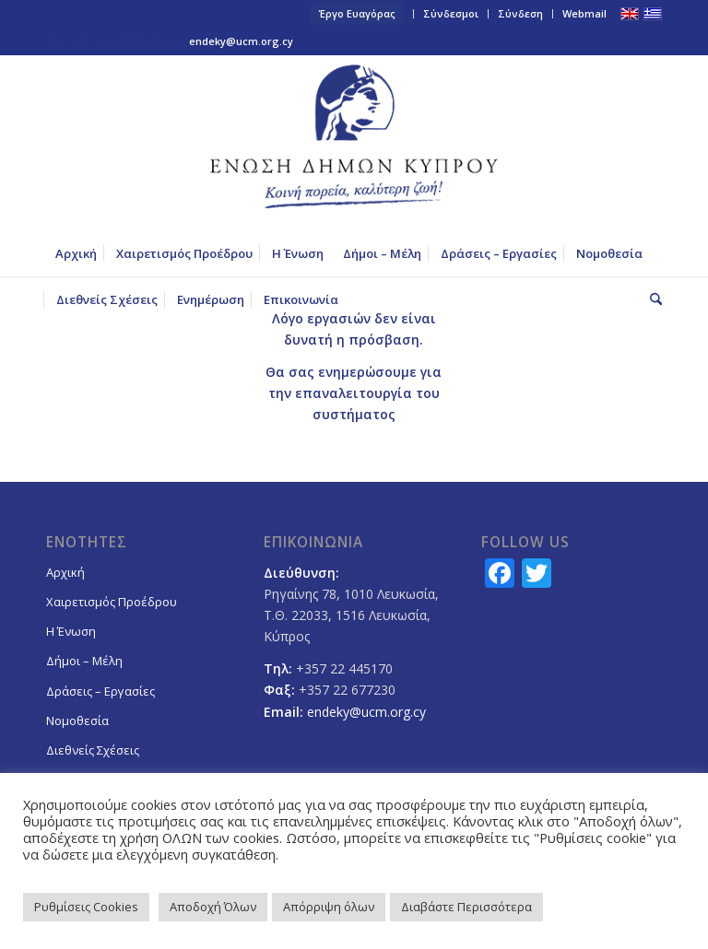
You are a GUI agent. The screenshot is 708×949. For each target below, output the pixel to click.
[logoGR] (354, 142)
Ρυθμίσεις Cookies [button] (86, 906)
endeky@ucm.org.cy (241, 41)
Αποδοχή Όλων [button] (213, 906)
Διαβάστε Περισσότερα (466, 906)
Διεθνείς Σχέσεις (92, 750)
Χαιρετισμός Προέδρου (111, 601)
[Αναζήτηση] (651, 299)
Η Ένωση (71, 631)
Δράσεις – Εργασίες (100, 691)
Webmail (584, 13)
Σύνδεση (520, 13)
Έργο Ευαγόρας (357, 13)
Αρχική (65, 572)
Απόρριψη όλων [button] (328, 906)
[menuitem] (357, 13)
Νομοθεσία (77, 720)
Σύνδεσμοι (450, 13)
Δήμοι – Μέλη (84, 660)
